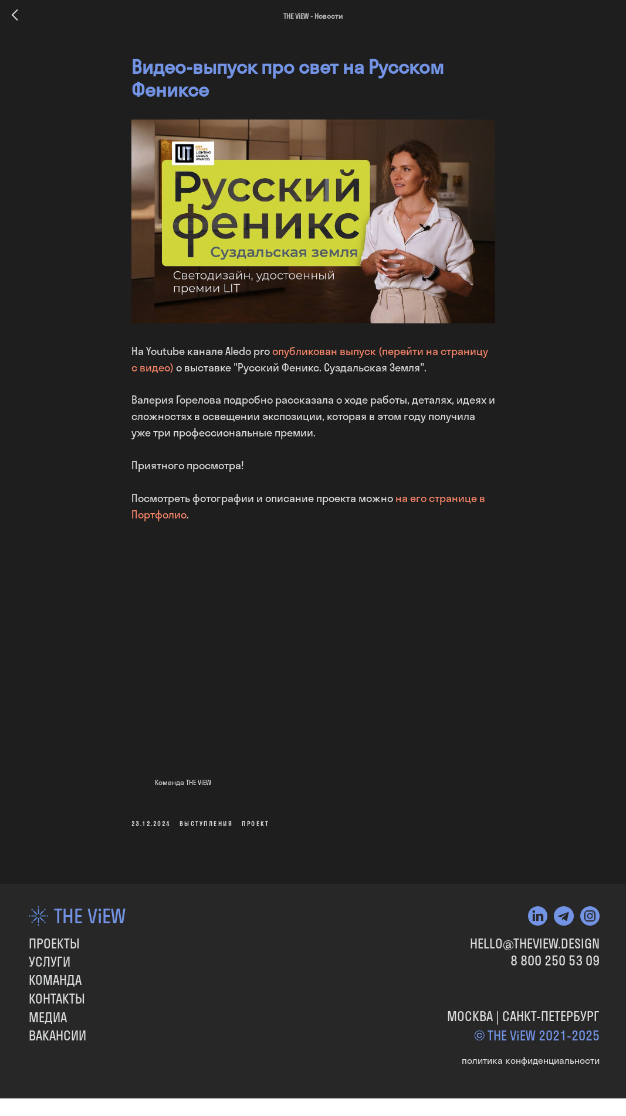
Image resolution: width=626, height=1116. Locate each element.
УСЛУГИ (49, 962)
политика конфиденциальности (531, 1060)
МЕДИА (48, 1017)
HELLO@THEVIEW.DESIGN (535, 944)
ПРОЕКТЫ (54, 944)
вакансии (57, 1036)
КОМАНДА (55, 980)
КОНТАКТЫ (57, 999)
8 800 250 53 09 (555, 961)
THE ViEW (90, 916)
